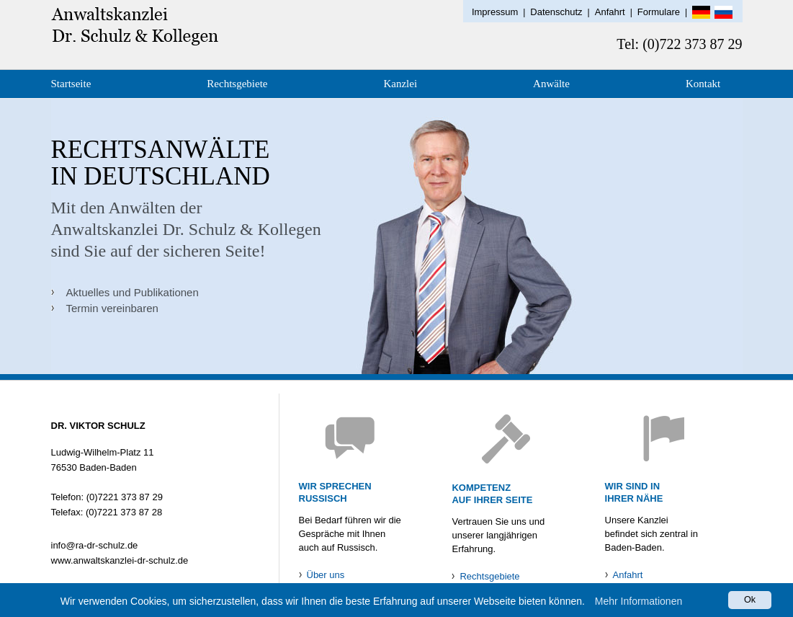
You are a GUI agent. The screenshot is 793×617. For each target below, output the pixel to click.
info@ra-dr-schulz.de (94, 545)
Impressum (495, 11)
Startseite (71, 83)
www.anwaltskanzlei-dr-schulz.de (120, 560)
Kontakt (703, 83)
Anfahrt (610, 11)
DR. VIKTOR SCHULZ (98, 425)
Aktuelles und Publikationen (132, 292)
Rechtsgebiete (237, 83)
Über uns (326, 574)
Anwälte (551, 83)
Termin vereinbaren (112, 308)
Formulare (658, 11)
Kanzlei (400, 83)
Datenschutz (556, 11)
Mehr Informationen (638, 602)
